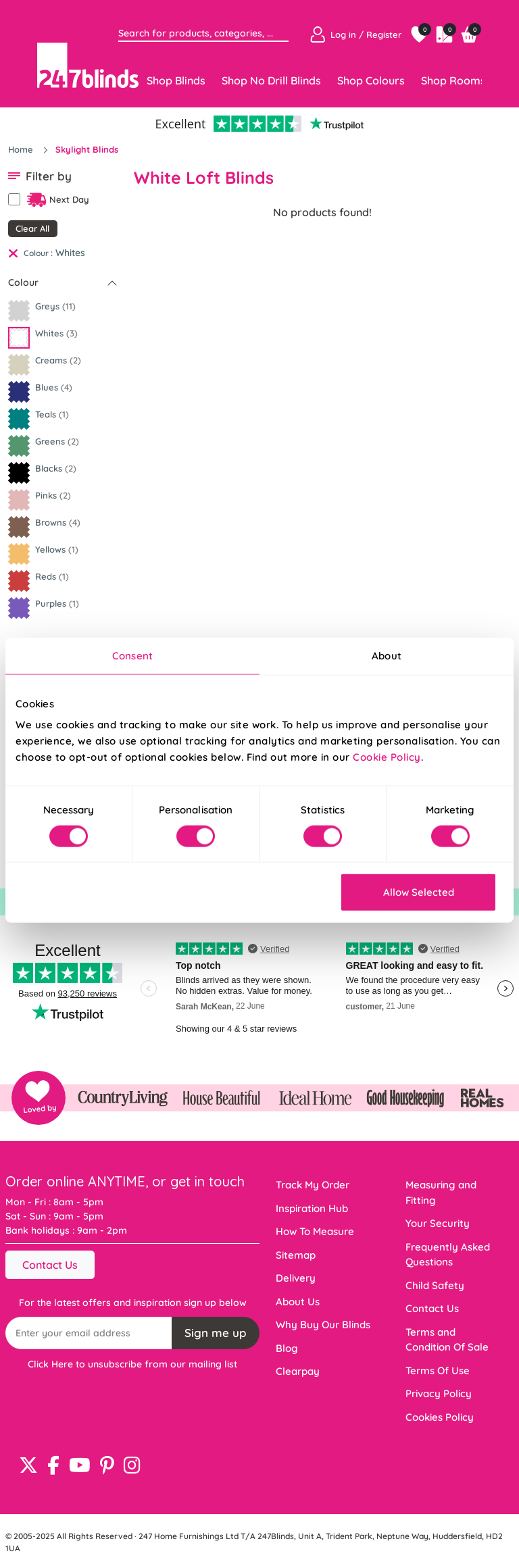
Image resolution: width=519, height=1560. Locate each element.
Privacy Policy (438, 1393)
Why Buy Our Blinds (323, 1324)
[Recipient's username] (88, 1333)
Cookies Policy (439, 1417)
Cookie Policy (387, 757)
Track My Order (312, 1184)
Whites (70, 253)
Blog (287, 1348)
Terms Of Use (437, 1370)
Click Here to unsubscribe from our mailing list (132, 1364)
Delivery (296, 1278)
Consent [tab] (132, 655)
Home (22, 149)
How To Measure (315, 1231)
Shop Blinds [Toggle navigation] (176, 80)
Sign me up (215, 1333)
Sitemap (296, 1255)
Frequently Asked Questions (447, 1254)
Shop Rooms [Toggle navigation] (453, 80)
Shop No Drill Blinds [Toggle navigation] (271, 80)
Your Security (437, 1223)
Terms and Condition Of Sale (447, 1340)
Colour (23, 282)
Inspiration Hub (312, 1208)
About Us (298, 1301)
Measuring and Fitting (440, 1192)
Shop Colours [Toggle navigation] (371, 80)
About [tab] (386, 655)
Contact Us (50, 1265)
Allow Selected (418, 892)
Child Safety (434, 1285)
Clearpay (298, 1371)
